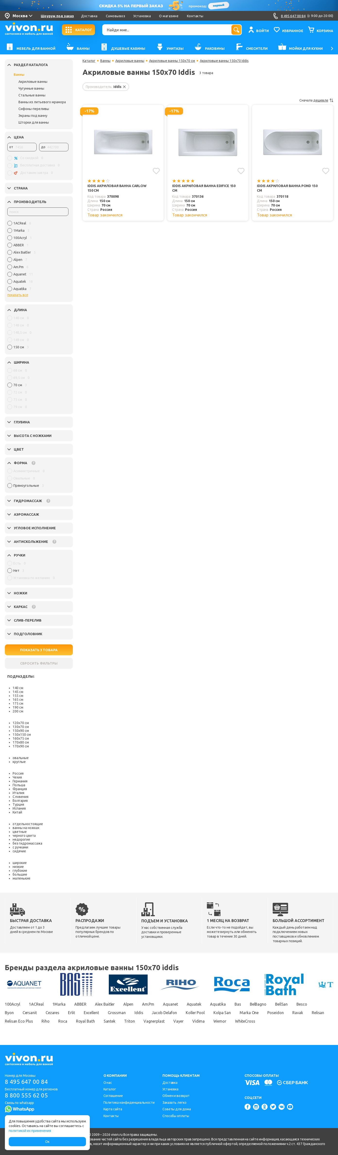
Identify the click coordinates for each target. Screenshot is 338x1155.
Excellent (91, 1012)
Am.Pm (148, 1004)
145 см (18, 692)
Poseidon (275, 1012)
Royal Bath (85, 1021)
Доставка (89, 16)
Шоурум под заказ (57, 16)
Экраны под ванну (32, 116)
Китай (17, 812)
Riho (46, 1021)
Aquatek (194, 1004)
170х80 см (21, 742)
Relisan (318, 1012)
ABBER (80, 1004)
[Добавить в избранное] (156, 171)
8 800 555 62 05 (26, 1095)
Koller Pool (195, 1012)
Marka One (249, 1012)
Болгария (20, 801)
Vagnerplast (154, 1021)
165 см (18, 700)
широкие (20, 863)
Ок (47, 1142)
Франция (20, 789)
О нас (107, 1083)
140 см (18, 688)
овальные (21, 758)
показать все (17, 295)
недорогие (21, 839)
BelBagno (258, 1004)
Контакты (195, 16)
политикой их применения (30, 1131)
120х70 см (21, 723)
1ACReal (36, 1004)
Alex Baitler (105, 1004)
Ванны (19, 75)
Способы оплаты (175, 1116)
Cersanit (30, 1012)
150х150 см (22, 734)
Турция (18, 804)
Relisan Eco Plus (19, 1021)
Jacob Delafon (164, 1012)
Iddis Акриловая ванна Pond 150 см (287, 188)
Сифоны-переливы (33, 109)
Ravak (297, 1012)
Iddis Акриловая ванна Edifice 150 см (204, 188)
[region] (37, 257)
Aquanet (170, 1004)
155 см (18, 696)
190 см (18, 707)
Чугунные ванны (31, 88)
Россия (18, 773)
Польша (19, 785)
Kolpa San (222, 1012)
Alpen (128, 1004)
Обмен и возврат (176, 1096)
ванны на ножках (26, 828)
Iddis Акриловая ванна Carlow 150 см (116, 188)
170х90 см (21, 746)
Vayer (178, 1021)
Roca (62, 1021)
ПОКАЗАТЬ (39, 650)
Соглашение (113, 1096)
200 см (18, 711)
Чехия (17, 777)
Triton (129, 1021)
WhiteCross (245, 1021)
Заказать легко (174, 1102)
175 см (18, 703)
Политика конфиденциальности (129, 1102)
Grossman (117, 1012)
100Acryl (12, 1004)
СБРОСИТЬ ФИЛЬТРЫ (39, 663)
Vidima (198, 1021)
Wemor (219, 1021)
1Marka (59, 1004)
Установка (142, 16)
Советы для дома (176, 1109)
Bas (238, 1004)
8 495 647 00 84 (26, 1081)
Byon (9, 1012)
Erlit (71, 1012)
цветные (20, 832)
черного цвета (24, 836)
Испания (19, 808)
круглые (19, 762)
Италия (18, 793)
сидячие (19, 851)
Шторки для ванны (33, 122)
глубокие (20, 871)
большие (20, 874)
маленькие (21, 878)
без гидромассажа (27, 843)
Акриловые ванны (32, 82)
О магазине (168, 16)
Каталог (89, 60)
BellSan (281, 1004)
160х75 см (21, 738)
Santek (109, 1021)
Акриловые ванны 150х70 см (172, 60)
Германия (20, 781)
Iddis (139, 1012)
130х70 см (21, 727)
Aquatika (218, 1004)
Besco (301, 1004)
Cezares (52, 1012)
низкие (18, 867)
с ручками (20, 847)
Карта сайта (112, 1109)
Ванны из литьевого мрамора (42, 102)
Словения (20, 797)
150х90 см (21, 731)
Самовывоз (115, 16)
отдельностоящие (28, 824)
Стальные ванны (31, 95)
